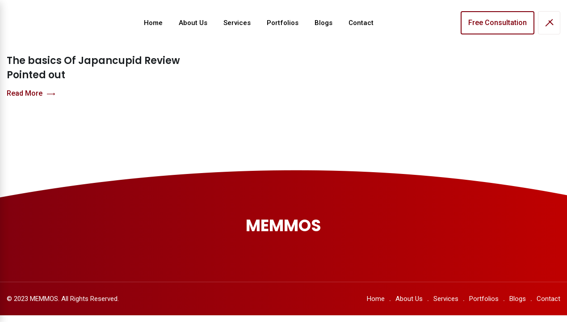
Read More (31, 93)
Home (153, 23)
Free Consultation (497, 22)
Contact (361, 23)
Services (237, 23)
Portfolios (282, 23)
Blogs (323, 23)
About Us (193, 23)
